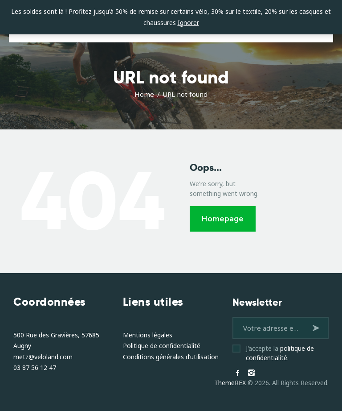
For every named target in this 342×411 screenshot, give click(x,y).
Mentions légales (147, 335)
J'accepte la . (280, 353)
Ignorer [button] (188, 22)
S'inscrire (317, 328)
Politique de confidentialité (161, 345)
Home (144, 94)
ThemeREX (230, 382)
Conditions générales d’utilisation (171, 357)
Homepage (223, 219)
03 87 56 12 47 (34, 367)
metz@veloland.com (43, 357)
